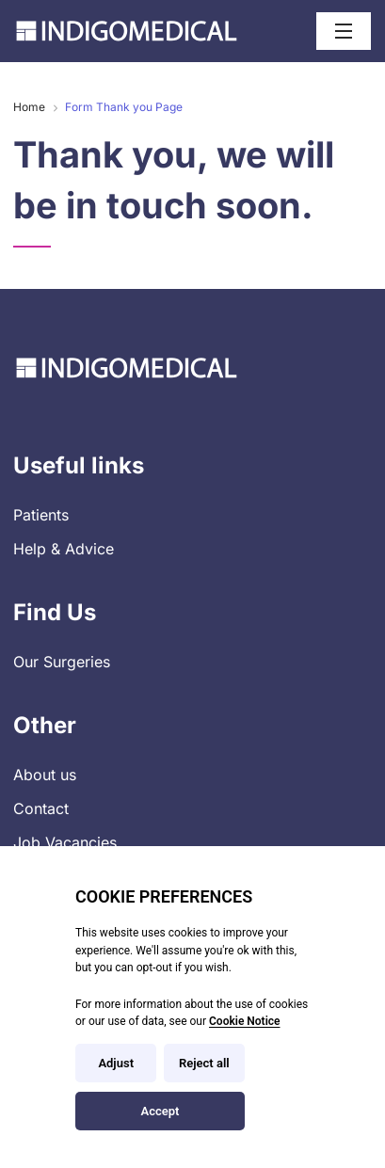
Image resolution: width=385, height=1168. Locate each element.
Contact (41, 808)
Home (29, 107)
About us (44, 774)
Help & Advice (63, 548)
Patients (41, 514)
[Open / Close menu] (343, 31)
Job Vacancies (65, 842)
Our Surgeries (61, 661)
